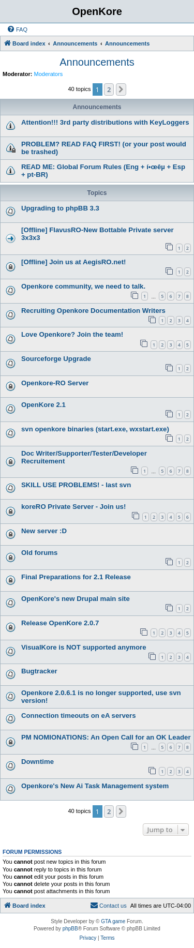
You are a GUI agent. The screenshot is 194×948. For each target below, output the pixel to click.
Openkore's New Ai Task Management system (95, 786)
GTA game (113, 921)
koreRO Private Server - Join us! (73, 506)
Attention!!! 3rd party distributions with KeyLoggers (105, 122)
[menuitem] (17, 29)
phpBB (70, 928)
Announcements (97, 62)
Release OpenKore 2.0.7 (60, 623)
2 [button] (109, 89)
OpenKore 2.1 (43, 405)
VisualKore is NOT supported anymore (83, 647)
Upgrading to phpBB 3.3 (60, 208)
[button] (121, 89)
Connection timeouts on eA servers (78, 715)
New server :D (44, 531)
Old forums (39, 552)
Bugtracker (39, 671)
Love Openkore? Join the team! (72, 334)
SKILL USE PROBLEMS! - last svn (76, 485)
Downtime (37, 761)
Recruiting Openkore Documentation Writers (93, 310)
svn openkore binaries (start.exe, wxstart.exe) (95, 429)
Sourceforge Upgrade (56, 359)
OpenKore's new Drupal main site (75, 599)
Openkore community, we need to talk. (83, 286)
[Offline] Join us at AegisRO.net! (73, 262)
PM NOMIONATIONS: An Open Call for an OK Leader (106, 737)
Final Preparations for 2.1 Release (76, 577)
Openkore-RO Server (54, 383)
